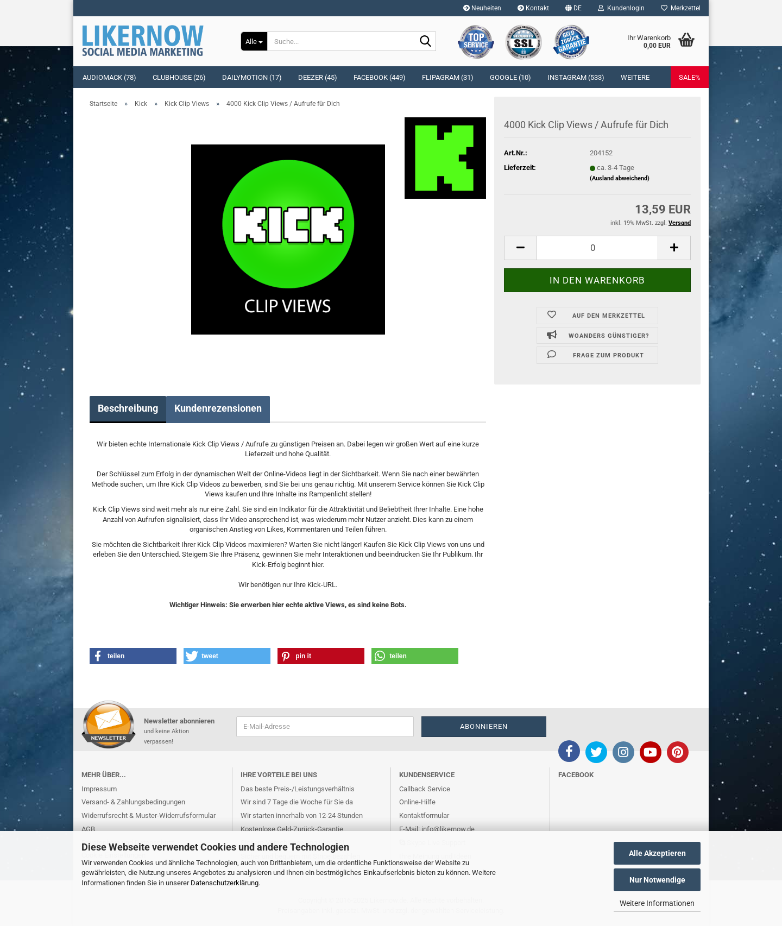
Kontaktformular (424, 815)
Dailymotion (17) (252, 77)
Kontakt (533, 8)
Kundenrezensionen (218, 408)
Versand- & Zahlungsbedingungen (133, 802)
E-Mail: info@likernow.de (437, 829)
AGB (88, 829)
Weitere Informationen (657, 903)
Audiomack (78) (109, 77)
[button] (573, 8)
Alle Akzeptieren (657, 853)
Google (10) (510, 77)
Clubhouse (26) (179, 77)
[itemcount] (597, 248)
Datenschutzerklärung (224, 883)
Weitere (635, 77)
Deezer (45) (317, 77)
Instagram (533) (575, 77)
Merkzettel (681, 8)
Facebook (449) (380, 77)
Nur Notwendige (657, 879)
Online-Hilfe (417, 802)
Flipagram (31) (448, 77)
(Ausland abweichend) (619, 178)
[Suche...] (254, 41)
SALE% (690, 77)
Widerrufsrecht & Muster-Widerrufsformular (148, 815)
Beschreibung (128, 408)
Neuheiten (482, 8)
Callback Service (424, 789)
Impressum (99, 789)
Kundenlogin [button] (621, 8)
